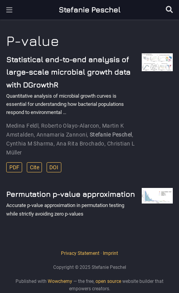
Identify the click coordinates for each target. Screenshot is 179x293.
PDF (14, 167)
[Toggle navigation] (9, 10)
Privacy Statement (80, 253)
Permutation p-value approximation (70, 193)
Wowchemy (60, 281)
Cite (34, 167)
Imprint (110, 253)
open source (108, 281)
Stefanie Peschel (89, 9)
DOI (53, 167)
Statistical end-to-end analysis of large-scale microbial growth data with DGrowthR (68, 72)
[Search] (169, 9)
